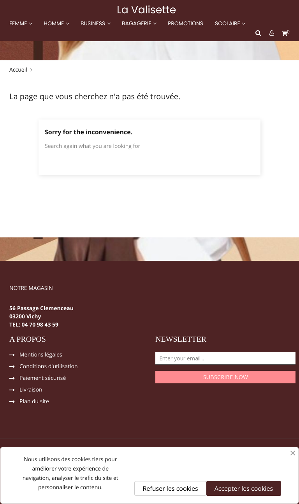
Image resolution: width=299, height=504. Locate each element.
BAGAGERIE (137, 23)
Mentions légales (40, 355)
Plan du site (34, 402)
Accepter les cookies (244, 488)
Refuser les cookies (170, 488)
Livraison (30, 390)
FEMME (18, 23)
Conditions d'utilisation (48, 367)
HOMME (54, 23)
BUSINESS (94, 23)
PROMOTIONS (185, 23)
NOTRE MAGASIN (31, 289)
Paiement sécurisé (42, 379)
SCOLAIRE (228, 23)
